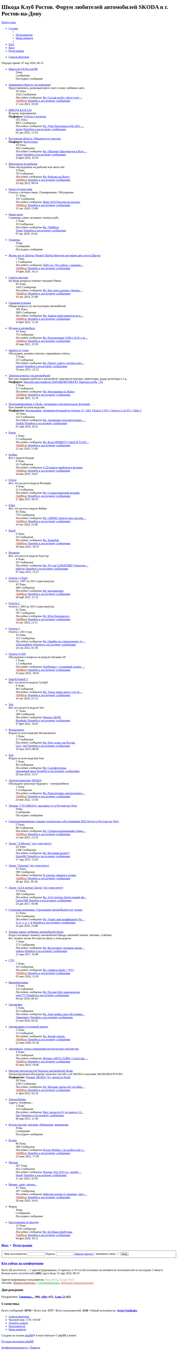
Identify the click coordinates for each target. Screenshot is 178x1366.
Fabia (12, 505)
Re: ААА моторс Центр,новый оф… (65, 897)
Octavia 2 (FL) (100, 410)
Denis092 (21, 856)
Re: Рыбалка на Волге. (56, 176)
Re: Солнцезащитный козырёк (61, 492)
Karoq (12, 432)
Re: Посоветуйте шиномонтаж (61, 992)
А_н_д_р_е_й (24, 922)
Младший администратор (77, 1282)
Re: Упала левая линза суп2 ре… (62, 692)
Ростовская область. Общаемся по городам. (35, 138)
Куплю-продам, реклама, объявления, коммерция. (39, 1124)
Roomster (14, 552)
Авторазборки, (17, 1099)
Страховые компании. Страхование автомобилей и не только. (46, 909)
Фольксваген (16, 729)
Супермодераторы (48, 1282)
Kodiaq (13, 454)
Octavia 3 (14, 628)
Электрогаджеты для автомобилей (29, 375)
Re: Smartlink (51, 540)
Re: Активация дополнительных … (64, 420)
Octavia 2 (14, 603)
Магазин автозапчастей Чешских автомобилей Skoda (41, 1070)
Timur (19, 230)
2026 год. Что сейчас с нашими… (63, 265)
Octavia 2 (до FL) (121, 410)
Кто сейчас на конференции (22, 1263)
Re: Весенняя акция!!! (56, 853)
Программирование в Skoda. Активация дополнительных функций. (49, 404)
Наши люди (16, 214)
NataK (19, 1175)
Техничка (14, 239)
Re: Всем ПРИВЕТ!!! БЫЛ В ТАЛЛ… (66, 442)
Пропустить (8, 22)
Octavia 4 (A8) (17, 653)
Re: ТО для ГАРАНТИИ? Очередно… (65, 565)
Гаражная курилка (20, 302)
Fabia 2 (137, 410)
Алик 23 (60, 1296)
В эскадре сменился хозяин (59, 875)
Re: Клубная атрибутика (57, 1231)
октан (19, 129)
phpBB (29, 1335)
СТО (11, 960)
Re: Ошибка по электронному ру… (64, 641)
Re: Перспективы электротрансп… (64, 793)
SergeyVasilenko (127, 1310)
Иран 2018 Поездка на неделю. (61, 201)
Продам (13, 1162)
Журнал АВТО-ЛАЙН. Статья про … (65, 1058)
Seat (11, 755)
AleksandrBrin (24, 644)
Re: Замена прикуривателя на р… (63, 315)
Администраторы (24, 1282)
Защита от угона (18, 350)
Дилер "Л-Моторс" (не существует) (30, 843)
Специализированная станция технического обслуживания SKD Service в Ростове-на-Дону (64, 821)
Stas (18, 1115)
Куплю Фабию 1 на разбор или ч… (64, 1149)
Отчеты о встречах (35, 116)
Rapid (12, 530)
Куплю (13, 1140)
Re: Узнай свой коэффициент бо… (64, 919)
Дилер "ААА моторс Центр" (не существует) (36, 887)
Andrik (20, 423)
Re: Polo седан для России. (59, 742)
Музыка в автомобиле (22, 328)
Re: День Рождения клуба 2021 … (63, 126)
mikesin (20, 568)
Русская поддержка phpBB (17, 1341)
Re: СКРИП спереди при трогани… (64, 518)
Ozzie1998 (22, 900)
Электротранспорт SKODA (25, 780)
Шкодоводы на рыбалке (23, 163)
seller (44, 1296)
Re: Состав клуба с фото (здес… (62, 97)
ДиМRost (21, 100)
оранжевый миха (26, 771)
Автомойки (15, 1004)
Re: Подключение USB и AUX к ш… (65, 337)
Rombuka (21, 720)
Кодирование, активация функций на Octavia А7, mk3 (58, 410)
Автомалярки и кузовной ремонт (28, 1026)
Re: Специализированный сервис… (64, 831)
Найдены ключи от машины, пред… (65, 1194)
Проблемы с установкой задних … (64, 666)
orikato (20, 951)
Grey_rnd (21, 745)
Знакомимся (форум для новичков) (30, 84)
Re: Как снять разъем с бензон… (62, 290)
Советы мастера (18, 277)
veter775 (21, 995)
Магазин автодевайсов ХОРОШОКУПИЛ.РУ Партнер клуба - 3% (63, 381)
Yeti (11, 704)
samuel (20, 366)
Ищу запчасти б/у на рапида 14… (63, 1112)
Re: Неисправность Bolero (59, 391)
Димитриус (23, 1017)
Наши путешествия (20, 189)
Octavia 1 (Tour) (18, 577)
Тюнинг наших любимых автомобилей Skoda (36, 931)
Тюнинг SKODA (36, 1077)
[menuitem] (24, 34)
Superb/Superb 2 (18, 679)
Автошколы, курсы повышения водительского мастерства (44, 1048)
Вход (4, 1245)
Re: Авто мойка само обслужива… (64, 1014)
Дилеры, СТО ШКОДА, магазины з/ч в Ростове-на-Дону (43, 805)
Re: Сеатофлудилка (54, 767)
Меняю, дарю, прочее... (23, 1184)
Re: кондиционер (53, 590)
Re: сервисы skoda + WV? (58, 969)
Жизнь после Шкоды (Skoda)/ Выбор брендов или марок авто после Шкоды (55, 255)
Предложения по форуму (24, 1222)
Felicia (12, 479)
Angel (19, 154)
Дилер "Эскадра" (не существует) (29, 865)
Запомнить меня (107, 1253)
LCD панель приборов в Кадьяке (63, 467)
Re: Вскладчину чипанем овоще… (64, 947)
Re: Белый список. (54, 1036)
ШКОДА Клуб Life (20, 110)
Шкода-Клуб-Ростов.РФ (23, 69)
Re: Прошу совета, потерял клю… (63, 363)
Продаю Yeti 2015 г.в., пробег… (62, 1172)
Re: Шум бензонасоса (56, 616)
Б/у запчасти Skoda (58, 1077)
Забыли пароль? (84, 1253)
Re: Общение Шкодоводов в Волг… (65, 151)
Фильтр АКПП (52, 717)
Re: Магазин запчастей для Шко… (64, 1086)
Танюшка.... (26, 1296)
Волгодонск (31, 141)
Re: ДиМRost (51, 227)
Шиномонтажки (18, 982)
